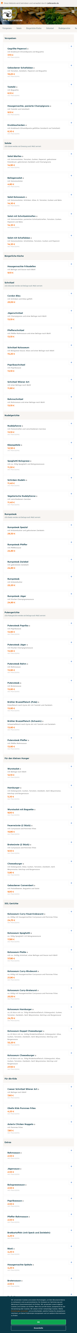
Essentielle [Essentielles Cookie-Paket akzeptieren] (38, 1328)
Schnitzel (50, 28)
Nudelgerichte (64, 28)
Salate (19, 28)
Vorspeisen (7, 28)
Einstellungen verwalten (19, 1311)
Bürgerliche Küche (33, 28)
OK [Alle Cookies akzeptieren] (38, 1322)
